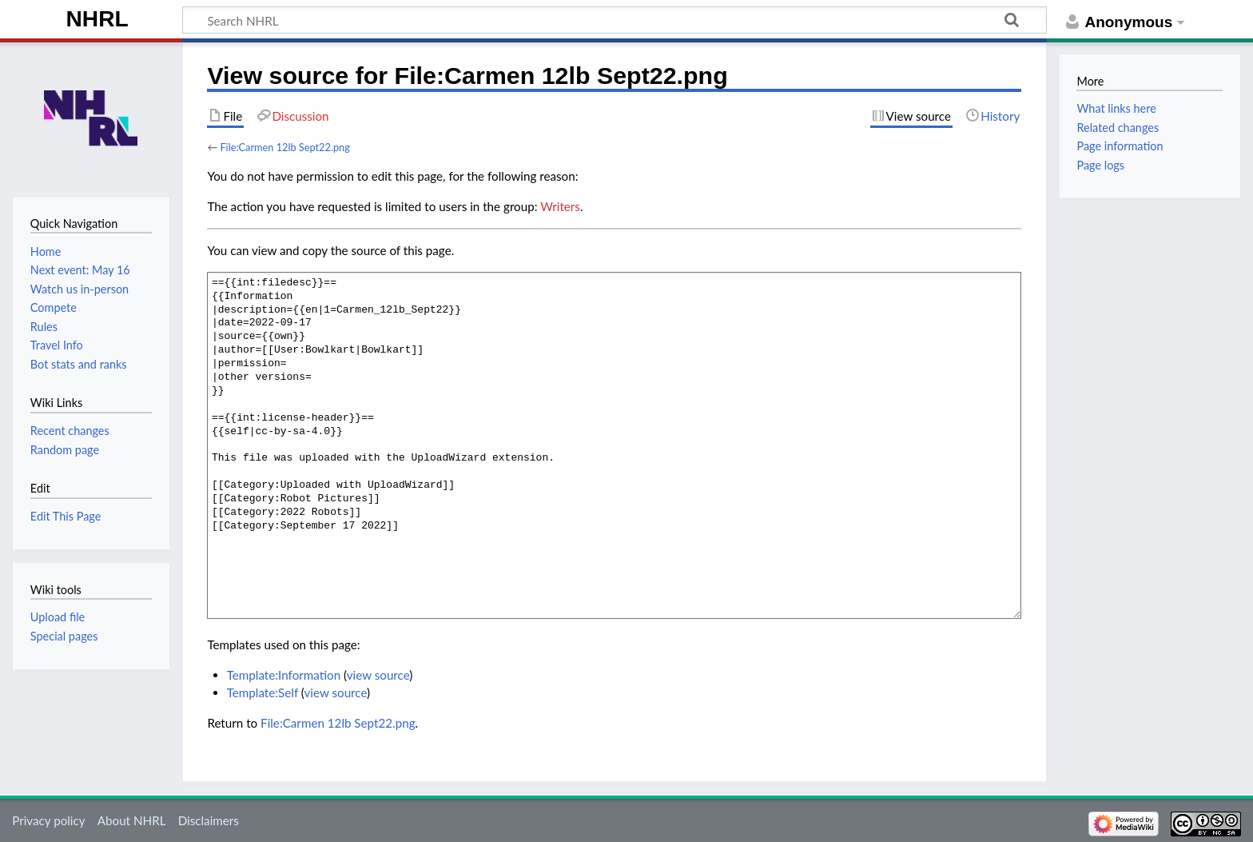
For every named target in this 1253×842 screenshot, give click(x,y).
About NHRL (131, 820)
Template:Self (262, 692)
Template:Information (283, 675)
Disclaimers (208, 820)
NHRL (97, 18)
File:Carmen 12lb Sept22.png (284, 147)
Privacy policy (48, 820)
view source (378, 675)
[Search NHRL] (614, 20)
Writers (560, 206)
